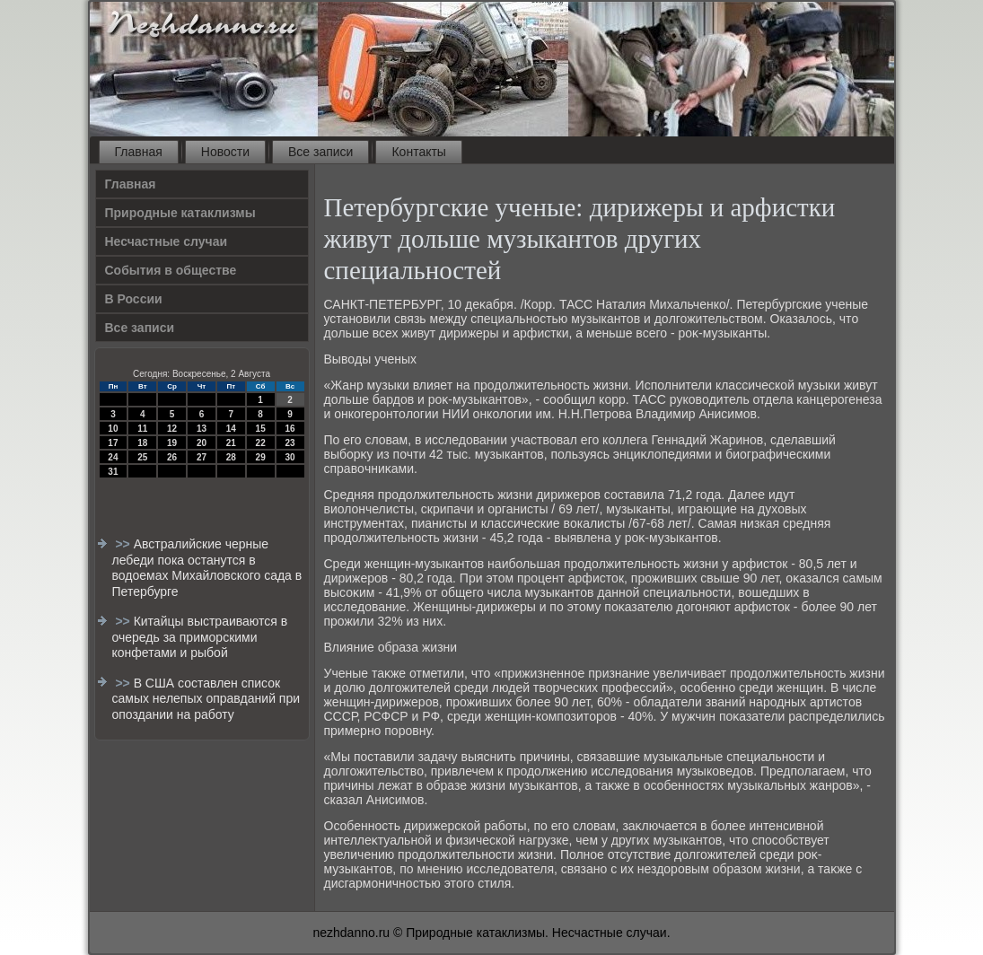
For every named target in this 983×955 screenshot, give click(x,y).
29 (261, 457)
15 (261, 429)
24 (113, 457)
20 (201, 443)
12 (172, 429)
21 (231, 443)
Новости (225, 152)
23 (289, 443)
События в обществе (171, 270)
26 (172, 457)
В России (133, 299)
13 (201, 429)
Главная (138, 152)
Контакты (418, 152)
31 (113, 472)
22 (261, 443)
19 (172, 443)
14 (231, 429)
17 (113, 443)
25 (142, 457)
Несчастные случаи (166, 241)
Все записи (320, 152)
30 (289, 457)
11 (142, 429)
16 (289, 429)
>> (124, 544)
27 (201, 457)
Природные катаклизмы (180, 213)
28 (231, 457)
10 (113, 429)
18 (142, 443)
